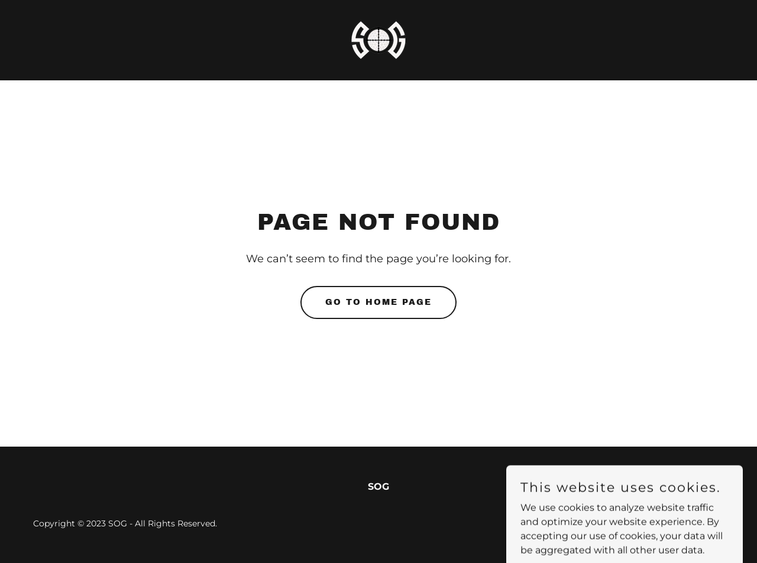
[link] (378, 39)
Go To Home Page (378, 302)
